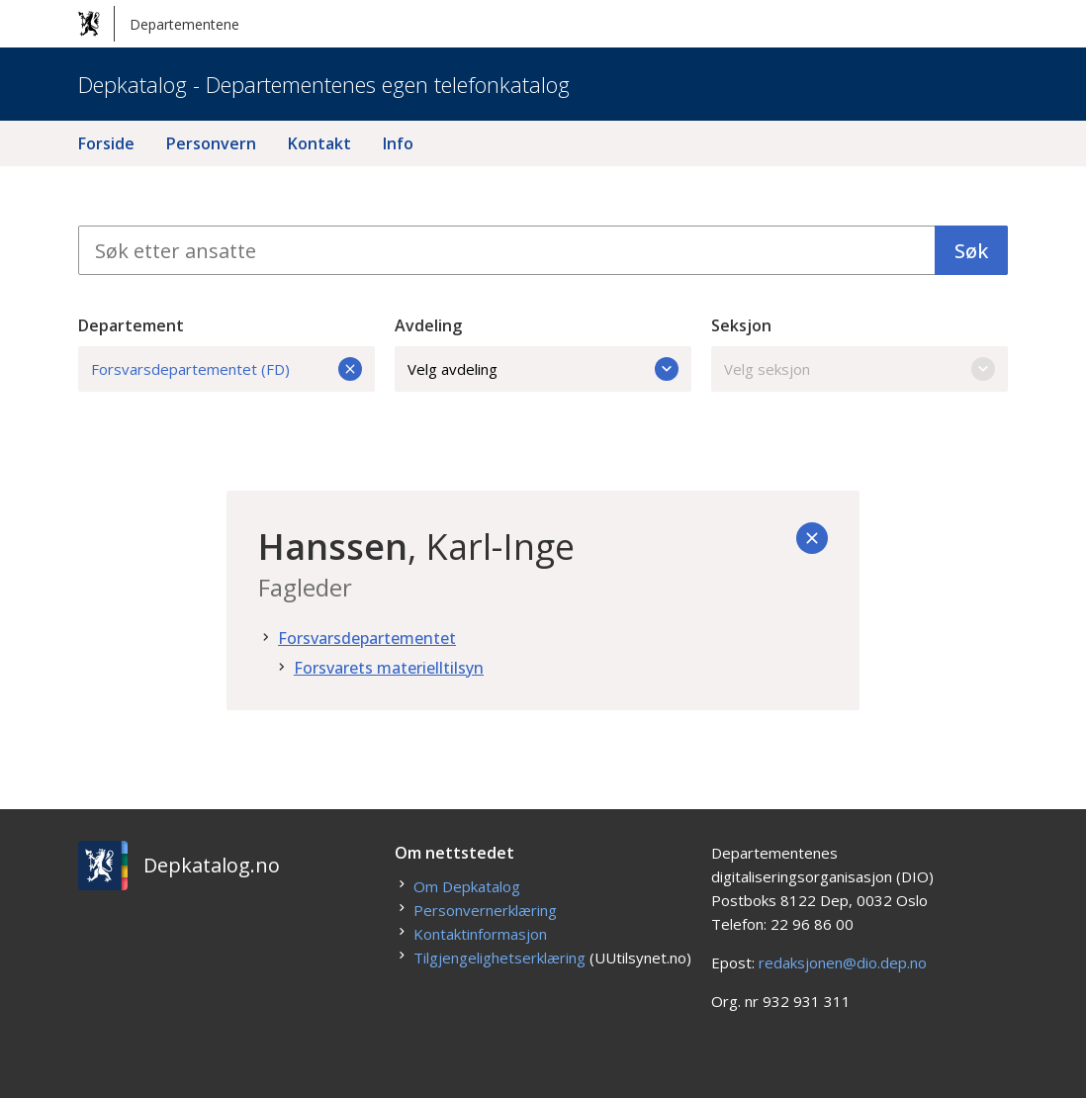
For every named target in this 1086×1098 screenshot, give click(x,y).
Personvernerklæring (485, 910)
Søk (971, 250)
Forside (106, 143)
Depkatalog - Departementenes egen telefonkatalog (324, 84)
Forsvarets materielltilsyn (389, 668)
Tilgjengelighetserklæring (499, 957)
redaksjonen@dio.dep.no (843, 962)
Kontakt (319, 143)
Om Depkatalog (466, 886)
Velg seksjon (859, 369)
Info (398, 143)
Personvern (211, 143)
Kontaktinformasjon (480, 934)
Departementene (158, 24)
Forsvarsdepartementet (367, 638)
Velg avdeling (543, 369)
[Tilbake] (812, 538)
